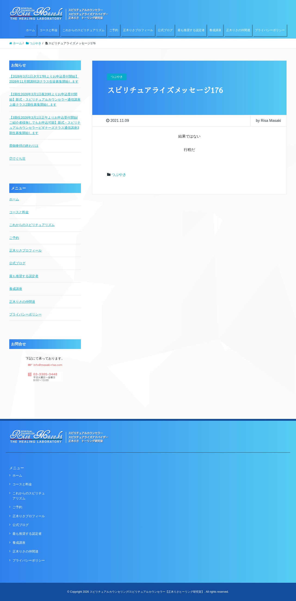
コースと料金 (49, 30)
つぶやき (118, 175)
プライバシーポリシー (270, 30)
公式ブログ (165, 30)
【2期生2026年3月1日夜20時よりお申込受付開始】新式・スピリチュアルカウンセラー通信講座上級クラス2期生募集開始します (44, 99)
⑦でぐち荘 (17, 158)
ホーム (30, 30)
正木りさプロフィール (138, 30)
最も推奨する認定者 (191, 30)
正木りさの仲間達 (238, 30)
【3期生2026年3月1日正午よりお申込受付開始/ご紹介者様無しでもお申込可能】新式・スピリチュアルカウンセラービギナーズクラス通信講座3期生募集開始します (44, 125)
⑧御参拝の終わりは (23, 145)
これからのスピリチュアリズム (83, 30)
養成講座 (215, 30)
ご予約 (113, 30)
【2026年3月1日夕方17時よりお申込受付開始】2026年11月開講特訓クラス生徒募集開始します (44, 79)
